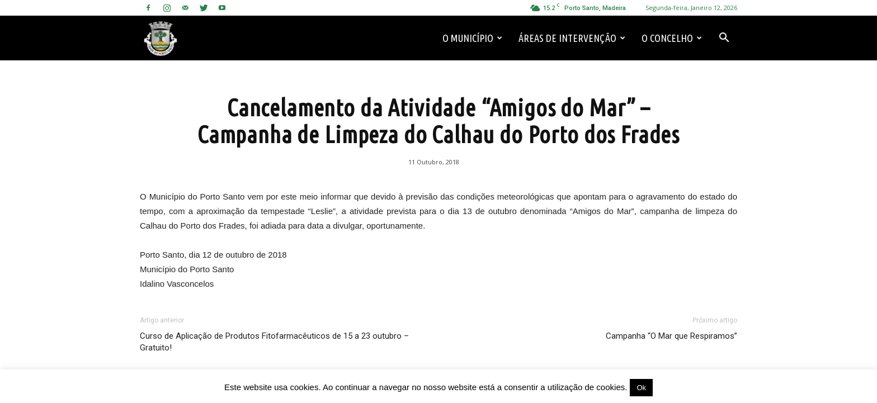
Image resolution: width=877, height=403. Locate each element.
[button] (723, 38)
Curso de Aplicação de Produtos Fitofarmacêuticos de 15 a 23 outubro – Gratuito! (274, 342)
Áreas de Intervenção (571, 38)
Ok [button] (641, 387)
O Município (472, 38)
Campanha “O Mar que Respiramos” (671, 336)
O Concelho (672, 38)
